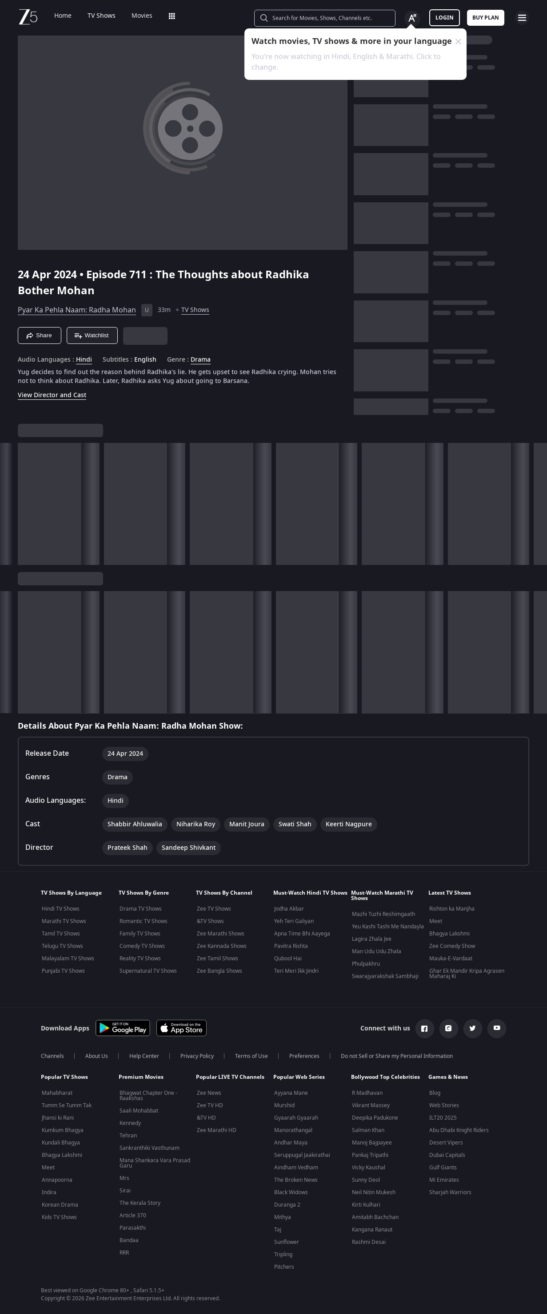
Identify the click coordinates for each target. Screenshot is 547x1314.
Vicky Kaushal (368, 1168)
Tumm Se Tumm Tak (67, 1105)
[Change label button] (412, 19)
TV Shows (95, 16)
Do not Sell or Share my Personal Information (397, 1056)
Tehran (128, 1136)
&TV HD (206, 1118)
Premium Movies (141, 1077)
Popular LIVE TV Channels (230, 1077)
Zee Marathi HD (216, 1130)
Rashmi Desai (369, 1242)
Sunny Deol (366, 1180)
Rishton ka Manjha (452, 909)
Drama (201, 359)
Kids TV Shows (59, 1217)
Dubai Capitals (447, 1155)
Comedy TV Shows (142, 946)
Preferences (304, 1056)
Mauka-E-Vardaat (450, 959)
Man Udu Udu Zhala (376, 951)
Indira (49, 1192)
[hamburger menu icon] (522, 18)
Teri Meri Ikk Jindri (296, 971)
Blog (434, 1093)
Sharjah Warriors (450, 1192)
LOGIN (444, 18)
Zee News (209, 1093)
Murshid (284, 1105)
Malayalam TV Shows (68, 959)
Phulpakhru (366, 964)
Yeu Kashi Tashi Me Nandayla (388, 927)
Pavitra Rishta (291, 946)
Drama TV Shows (141, 909)
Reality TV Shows (140, 959)
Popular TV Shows (64, 1077)
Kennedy (130, 1123)
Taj (277, 1230)
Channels (52, 1056)
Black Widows (291, 1192)
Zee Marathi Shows (220, 934)
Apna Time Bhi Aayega (302, 934)
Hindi (84, 359)
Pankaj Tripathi (370, 1155)
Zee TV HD (210, 1105)
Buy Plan (485, 18)
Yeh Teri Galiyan (294, 921)
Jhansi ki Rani (58, 1118)
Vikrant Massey (371, 1105)
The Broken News (296, 1180)
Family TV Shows (140, 934)
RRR (124, 1253)
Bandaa (129, 1240)
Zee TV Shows (214, 909)
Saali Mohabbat (139, 1111)
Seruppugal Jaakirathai (302, 1155)
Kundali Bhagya (61, 1143)
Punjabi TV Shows (63, 971)
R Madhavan (367, 1093)
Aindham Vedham (296, 1168)
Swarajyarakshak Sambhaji (385, 976)
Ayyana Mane (291, 1093)
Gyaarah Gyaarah (296, 1118)
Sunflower (286, 1242)
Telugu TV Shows (62, 946)
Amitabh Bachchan (375, 1217)
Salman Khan (368, 1130)
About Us (96, 1056)
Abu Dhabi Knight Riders (459, 1130)
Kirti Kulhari (366, 1205)
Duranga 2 (287, 1205)
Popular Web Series (299, 1077)
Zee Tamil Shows (217, 959)
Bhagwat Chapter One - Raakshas (148, 1095)
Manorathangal (293, 1130)
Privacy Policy (197, 1056)
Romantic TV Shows (144, 921)
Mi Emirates (444, 1180)
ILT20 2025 (443, 1118)
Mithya (282, 1217)
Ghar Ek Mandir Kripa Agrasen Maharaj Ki (466, 973)
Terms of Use (251, 1056)
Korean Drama (60, 1205)
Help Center (144, 1056)
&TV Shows (210, 921)
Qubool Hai (288, 959)
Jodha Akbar (289, 909)
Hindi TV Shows (61, 909)
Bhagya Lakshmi (449, 934)
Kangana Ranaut (372, 1230)
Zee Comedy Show (452, 946)
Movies (135, 16)
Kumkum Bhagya (63, 1130)
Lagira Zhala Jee (371, 939)
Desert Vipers (446, 1143)
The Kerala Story (140, 1203)
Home (56, 16)
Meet (435, 921)
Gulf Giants (443, 1168)
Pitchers (284, 1267)
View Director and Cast (52, 395)
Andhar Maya (290, 1143)
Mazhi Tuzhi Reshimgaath (383, 914)
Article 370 (133, 1215)
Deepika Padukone (375, 1118)
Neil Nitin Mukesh (373, 1192)
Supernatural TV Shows (148, 971)
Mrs (124, 1178)
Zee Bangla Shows (219, 971)
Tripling (283, 1255)
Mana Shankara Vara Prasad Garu (155, 1163)
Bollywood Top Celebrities (385, 1077)
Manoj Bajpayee (372, 1143)
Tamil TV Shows (61, 934)
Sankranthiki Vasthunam (150, 1148)
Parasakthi (133, 1228)
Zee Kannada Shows (222, 946)
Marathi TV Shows (64, 921)
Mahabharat (57, 1093)
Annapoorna (57, 1180)
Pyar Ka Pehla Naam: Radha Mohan (77, 310)
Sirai (125, 1191)
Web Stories (444, 1105)
